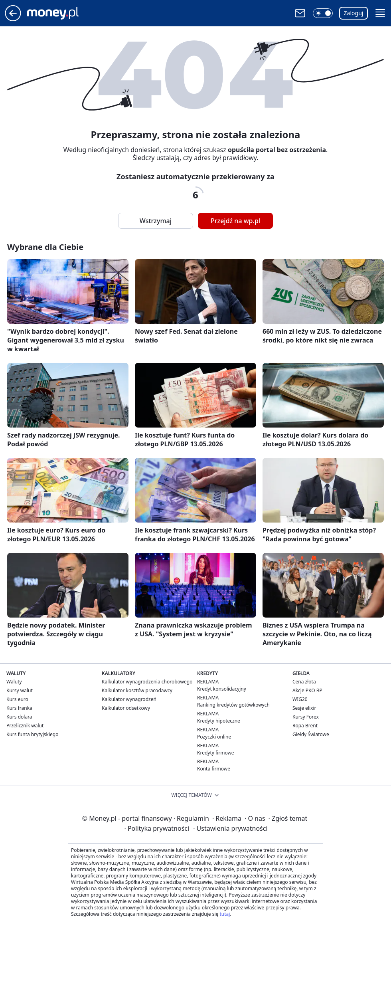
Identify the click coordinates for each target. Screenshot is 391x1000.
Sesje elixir (304, 708)
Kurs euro (17, 699)
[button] (323, 13)
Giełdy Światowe (310, 734)
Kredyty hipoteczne (218, 720)
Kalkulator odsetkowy (126, 708)
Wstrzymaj (156, 220)
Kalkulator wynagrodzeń (129, 699)
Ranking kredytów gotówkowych (233, 704)
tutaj (224, 914)
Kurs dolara (19, 716)
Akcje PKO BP (307, 690)
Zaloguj (353, 13)
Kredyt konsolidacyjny (221, 688)
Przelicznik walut (24, 725)
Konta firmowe (213, 768)
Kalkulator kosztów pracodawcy (137, 690)
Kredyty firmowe (215, 752)
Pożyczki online (214, 736)
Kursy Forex (305, 716)
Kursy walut (19, 690)
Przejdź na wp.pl (235, 220)
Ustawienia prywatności (230, 828)
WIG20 (300, 699)
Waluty (14, 681)
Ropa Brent (305, 725)
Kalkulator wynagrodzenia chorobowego (147, 681)
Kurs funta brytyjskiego (32, 734)
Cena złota (304, 681)
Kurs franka (19, 708)
